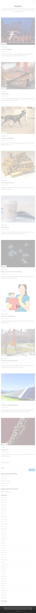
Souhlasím (18, 610)
